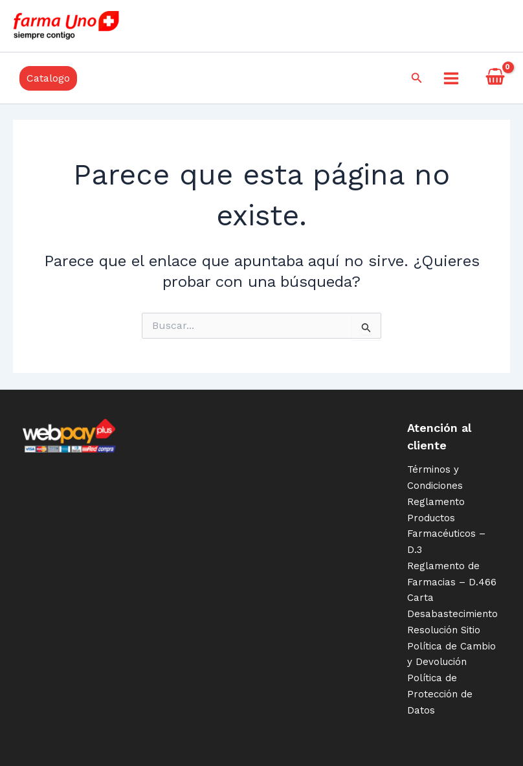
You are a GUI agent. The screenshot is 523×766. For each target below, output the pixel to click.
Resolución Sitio (443, 630)
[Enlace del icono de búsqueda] (417, 78)
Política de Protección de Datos (440, 694)
